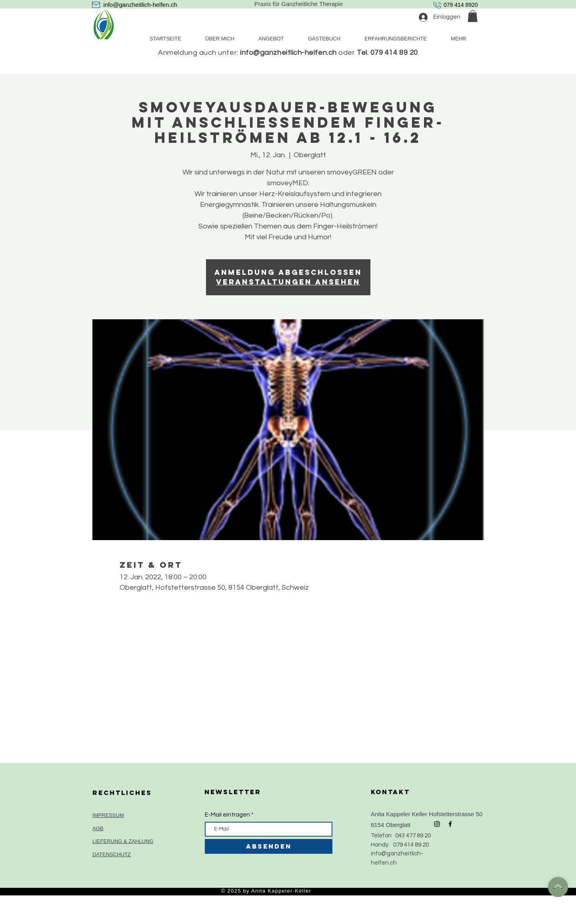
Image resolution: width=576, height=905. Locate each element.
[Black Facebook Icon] (450, 824)
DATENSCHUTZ (111, 854)
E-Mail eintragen (227, 815)
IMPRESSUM (108, 815)
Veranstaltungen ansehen (288, 281)
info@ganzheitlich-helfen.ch (140, 4)
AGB (97, 828)
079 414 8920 (461, 5)
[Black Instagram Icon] (437, 824)
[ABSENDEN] (268, 846)
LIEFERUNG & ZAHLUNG (122, 841)
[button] (473, 16)
